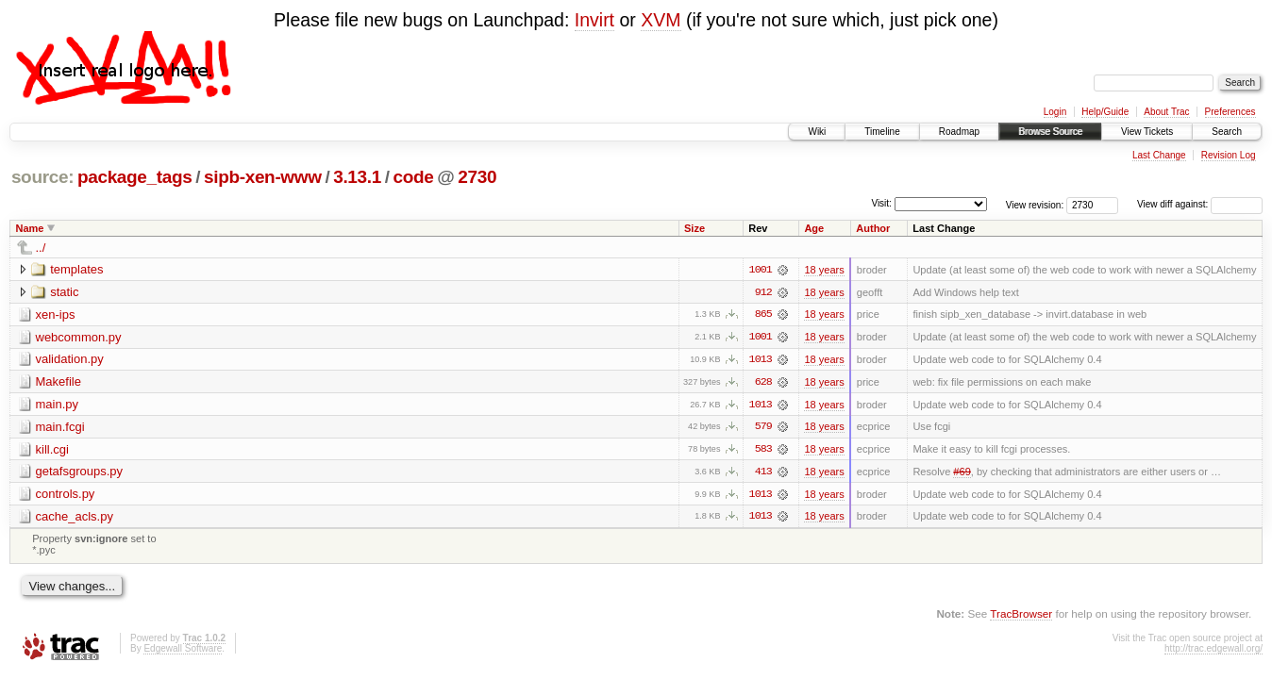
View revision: (1035, 204)
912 (763, 292)
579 (763, 428)
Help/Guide (1105, 112)
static (64, 292)
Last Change (1159, 155)
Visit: (881, 203)
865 (763, 315)
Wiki (817, 131)
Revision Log (1228, 155)
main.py (57, 405)
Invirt (594, 19)
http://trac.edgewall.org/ (1213, 651)
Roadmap (959, 131)
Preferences (1230, 112)
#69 (961, 473)
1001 (760, 269)
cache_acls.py (74, 518)
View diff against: (1200, 204)
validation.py (70, 360)
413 (763, 473)
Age (814, 228)
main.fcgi (60, 428)
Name (30, 228)
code (413, 177)
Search (1227, 131)
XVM (660, 19)
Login (1055, 112)
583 (763, 450)
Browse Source (1050, 131)
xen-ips (55, 314)
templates (76, 269)
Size (694, 228)
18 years (824, 269)
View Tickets (1147, 131)
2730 (477, 177)
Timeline (881, 131)
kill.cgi (52, 450)
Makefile (58, 382)
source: (42, 177)
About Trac (1166, 112)
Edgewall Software (182, 651)
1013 (760, 360)
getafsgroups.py (80, 473)
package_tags (134, 177)
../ (41, 247)
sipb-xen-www (263, 177)
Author (873, 228)
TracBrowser (1021, 615)
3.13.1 (357, 177)
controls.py (65, 496)
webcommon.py (79, 337)
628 (763, 382)
